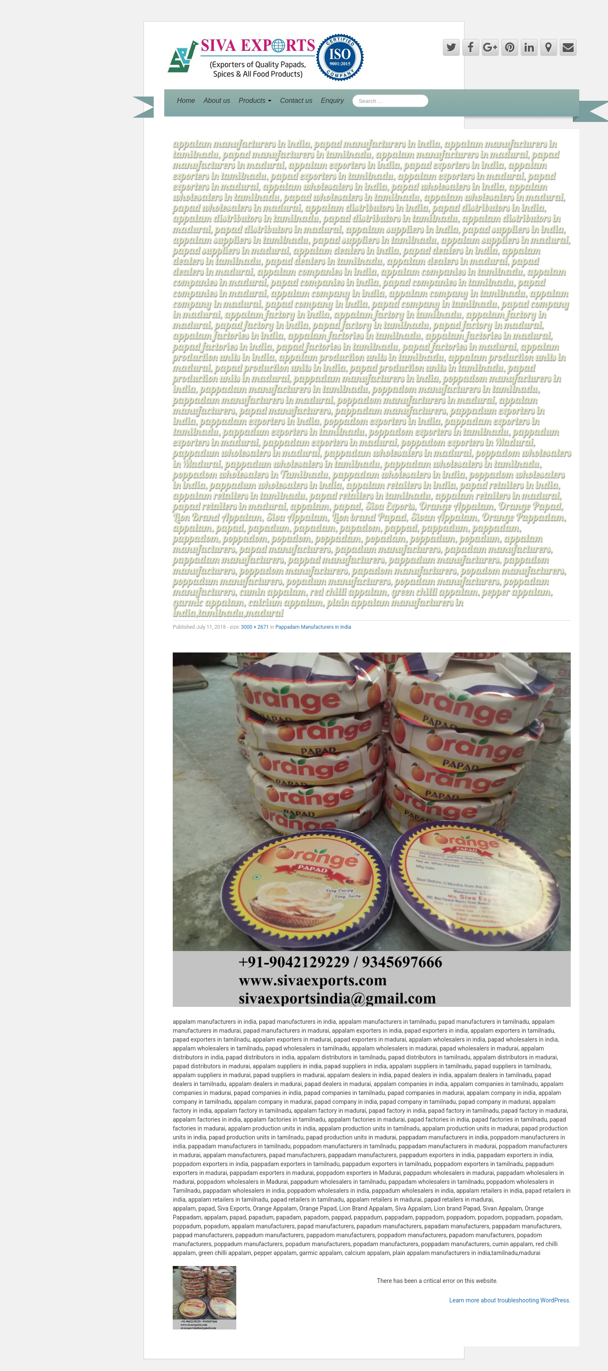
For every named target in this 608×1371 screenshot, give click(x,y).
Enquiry (332, 100)
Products (255, 100)
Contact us (296, 100)
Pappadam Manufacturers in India (313, 627)
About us (217, 100)
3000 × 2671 (255, 627)
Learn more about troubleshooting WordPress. (510, 1300)
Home (186, 100)
